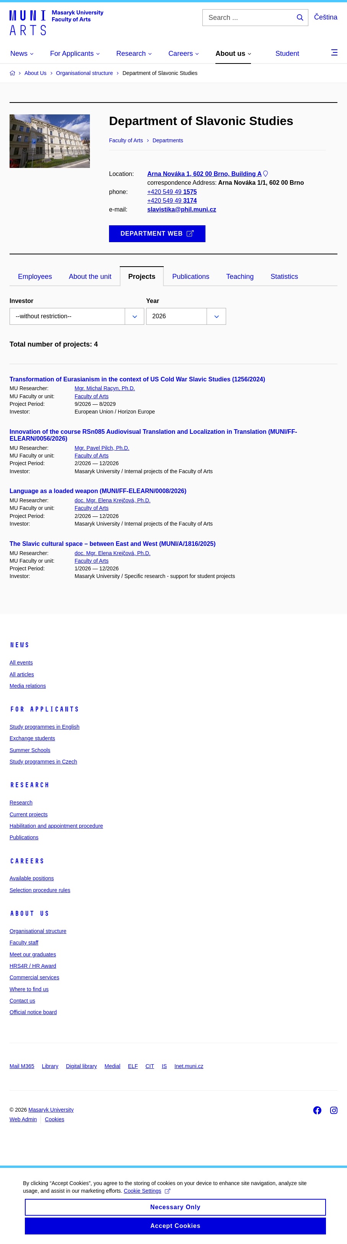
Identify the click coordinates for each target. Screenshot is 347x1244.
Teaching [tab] (240, 276)
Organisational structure (38, 931)
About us (29, 913)
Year (152, 301)
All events (21, 662)
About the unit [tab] (90, 276)
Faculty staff (24, 943)
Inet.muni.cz (188, 1066)
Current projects (29, 814)
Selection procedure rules (40, 890)
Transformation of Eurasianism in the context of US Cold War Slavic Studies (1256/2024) (137, 379)
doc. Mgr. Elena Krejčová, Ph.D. (112, 500)
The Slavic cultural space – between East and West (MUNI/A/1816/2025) (113, 544)
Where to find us (29, 989)
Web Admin (23, 1119)
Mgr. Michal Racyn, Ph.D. (105, 388)
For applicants (44, 709)
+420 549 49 (172, 192)
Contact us (22, 1001)
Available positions (32, 878)
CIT (149, 1066)
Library (50, 1066)
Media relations (28, 686)
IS (164, 1066)
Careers (27, 861)
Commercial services (34, 977)
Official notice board (33, 1012)
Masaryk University (50, 1110)
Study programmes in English (45, 727)
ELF (133, 1066)
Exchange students (32, 738)
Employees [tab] (35, 276)
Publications (24, 837)
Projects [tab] (141, 276)
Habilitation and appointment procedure (56, 826)
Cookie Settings (147, 1199)
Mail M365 (22, 1066)
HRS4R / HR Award (33, 966)
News (19, 645)
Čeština (325, 17)
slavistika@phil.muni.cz (181, 209)
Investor (21, 301)
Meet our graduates (33, 954)
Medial (112, 1066)
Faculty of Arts (92, 396)
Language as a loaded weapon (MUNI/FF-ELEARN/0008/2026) (98, 491)
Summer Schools (30, 750)
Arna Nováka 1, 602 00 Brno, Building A (208, 174)
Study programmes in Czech (43, 762)
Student (287, 53)
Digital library (81, 1066)
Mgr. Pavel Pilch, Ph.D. (102, 448)
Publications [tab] (190, 276)
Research (29, 785)
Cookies (54, 1119)
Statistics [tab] (284, 276)
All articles (22, 674)
